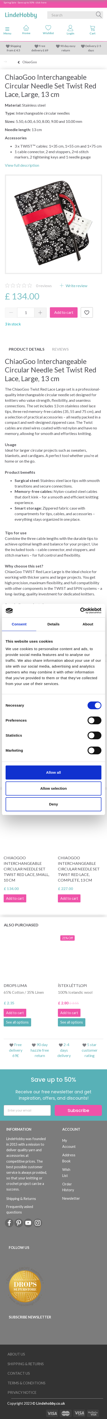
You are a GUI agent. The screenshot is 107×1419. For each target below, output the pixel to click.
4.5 (18, 50)
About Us (16, 1354)
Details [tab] (53, 624)
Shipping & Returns (21, 1199)
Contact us (19, 1373)
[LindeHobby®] (21, 14)
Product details (27, 349)
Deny (53, 804)
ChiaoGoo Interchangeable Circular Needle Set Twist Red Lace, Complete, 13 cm (79, 868)
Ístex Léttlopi (72, 985)
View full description (22, 165)
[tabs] (92, 31)
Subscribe (78, 1110)
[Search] (99, 15)
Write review (76, 285)
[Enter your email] (27, 1110)
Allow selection (53, 788)
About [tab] (87, 624)
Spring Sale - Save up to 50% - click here (25, 2)
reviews (44, 285)
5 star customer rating (90, 1050)
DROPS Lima (15, 985)
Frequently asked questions (19, 1209)
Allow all (53, 772)
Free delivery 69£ (15, 1050)
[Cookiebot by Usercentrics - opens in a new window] (80, 610)
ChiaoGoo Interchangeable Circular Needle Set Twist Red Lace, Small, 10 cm (26, 868)
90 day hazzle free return (40, 1050)
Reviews (60, 349)
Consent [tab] (19, 624)
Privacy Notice (22, 1392)
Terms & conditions (26, 1383)
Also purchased (21, 924)
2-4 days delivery (64, 1050)
